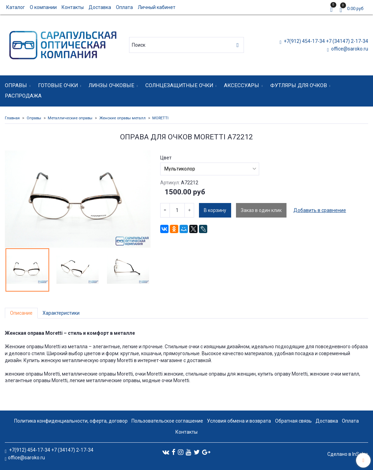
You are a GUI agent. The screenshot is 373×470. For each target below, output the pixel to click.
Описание (21, 313)
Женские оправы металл (122, 118)
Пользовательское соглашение (167, 421)
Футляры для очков (298, 85)
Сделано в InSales (347, 454)
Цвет (166, 157)
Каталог (15, 7)
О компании (43, 7)
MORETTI (160, 118)
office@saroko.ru (349, 49)
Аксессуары (241, 85)
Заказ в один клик (261, 210)
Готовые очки (58, 85)
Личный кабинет (156, 7)
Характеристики (61, 313)
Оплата (124, 7)
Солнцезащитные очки (179, 85)
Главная (12, 118)
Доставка (100, 7)
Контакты (73, 7)
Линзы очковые (111, 85)
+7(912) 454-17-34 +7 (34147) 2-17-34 (325, 41)
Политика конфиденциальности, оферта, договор (71, 421)
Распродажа (23, 96)
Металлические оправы (70, 118)
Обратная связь (293, 421)
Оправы (16, 85)
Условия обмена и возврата (239, 421)
